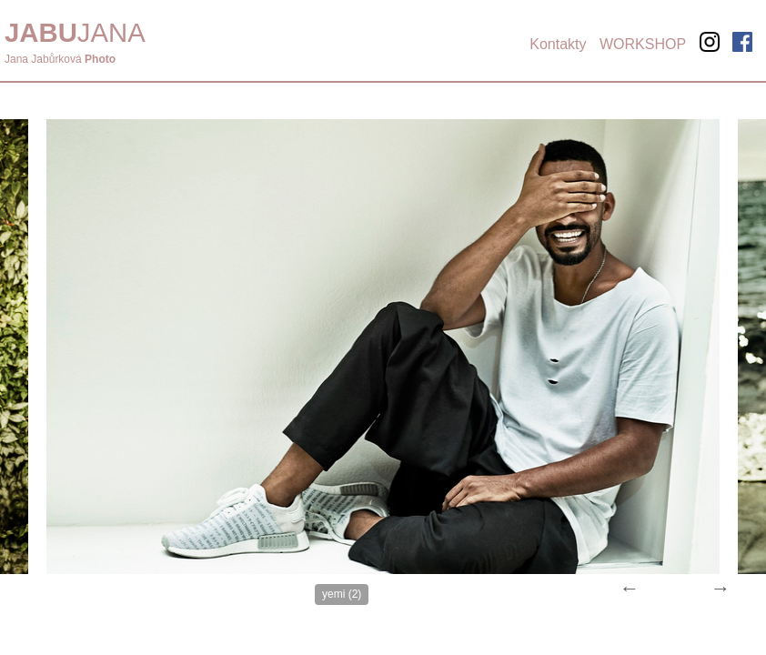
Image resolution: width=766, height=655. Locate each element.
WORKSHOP (643, 44)
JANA (75, 32)
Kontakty (557, 44)
